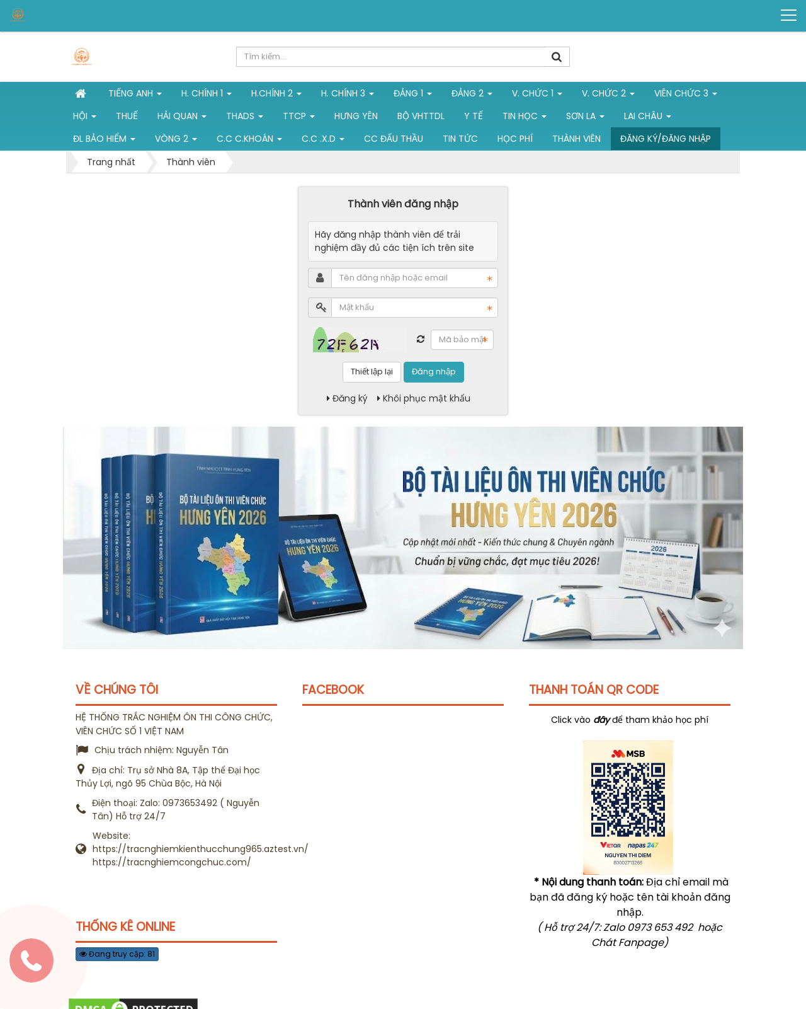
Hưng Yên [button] (356, 116)
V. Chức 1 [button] (537, 96)
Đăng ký (347, 398)
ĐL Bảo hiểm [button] (104, 141)
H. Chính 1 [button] (206, 96)
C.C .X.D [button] (323, 141)
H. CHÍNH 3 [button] (347, 96)
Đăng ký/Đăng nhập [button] (665, 138)
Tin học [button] (524, 118)
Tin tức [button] (460, 138)
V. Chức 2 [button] (608, 96)
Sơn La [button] (585, 118)
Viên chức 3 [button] (685, 96)
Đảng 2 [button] (471, 96)
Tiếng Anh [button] (135, 96)
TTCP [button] (299, 118)
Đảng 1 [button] (413, 96)
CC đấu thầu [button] (393, 138)
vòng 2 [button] (176, 141)
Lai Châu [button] (647, 118)
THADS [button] (244, 118)
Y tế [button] (473, 116)
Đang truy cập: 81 (117, 953)
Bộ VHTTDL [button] (421, 116)
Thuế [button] (127, 116)
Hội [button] (84, 118)
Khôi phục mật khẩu (423, 398)
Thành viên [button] (576, 138)
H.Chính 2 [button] (276, 96)
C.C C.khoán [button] (249, 141)
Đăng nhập (434, 372)
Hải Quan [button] (182, 118)
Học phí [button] (515, 138)
